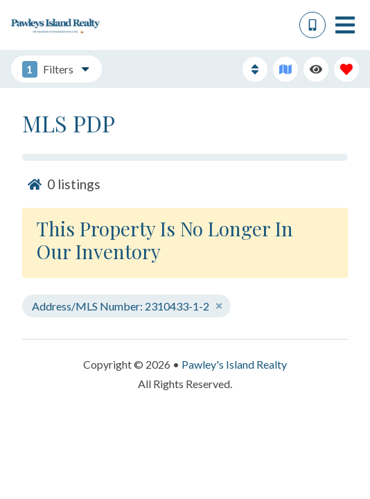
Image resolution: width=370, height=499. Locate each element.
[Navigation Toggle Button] (345, 25)
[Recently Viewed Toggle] (315, 69)
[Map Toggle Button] (285, 69)
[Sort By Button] (255, 69)
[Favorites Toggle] (346, 69)
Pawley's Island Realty (234, 364)
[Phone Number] (312, 25)
